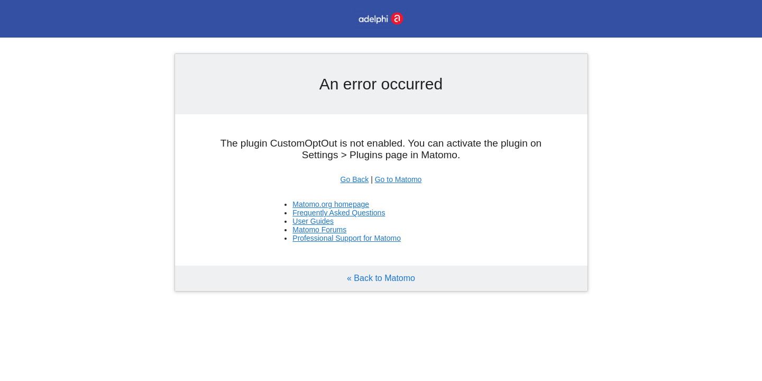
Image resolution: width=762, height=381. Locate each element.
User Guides (313, 221)
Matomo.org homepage (330, 204)
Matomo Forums (319, 229)
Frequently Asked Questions (338, 212)
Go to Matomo (398, 179)
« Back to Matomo (381, 278)
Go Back (355, 179)
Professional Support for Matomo (346, 238)
